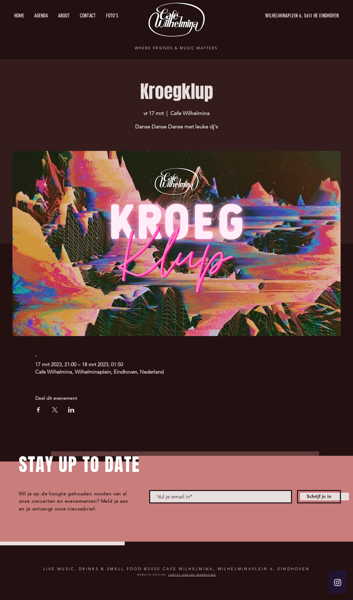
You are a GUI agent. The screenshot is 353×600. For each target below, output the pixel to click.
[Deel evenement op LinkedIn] (71, 410)
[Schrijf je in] (319, 496)
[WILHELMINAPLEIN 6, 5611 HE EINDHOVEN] (275, 15)
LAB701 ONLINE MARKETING (192, 574)
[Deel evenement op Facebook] (38, 410)
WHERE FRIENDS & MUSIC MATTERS (176, 48)
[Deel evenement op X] (55, 410)
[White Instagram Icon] (337, 582)
